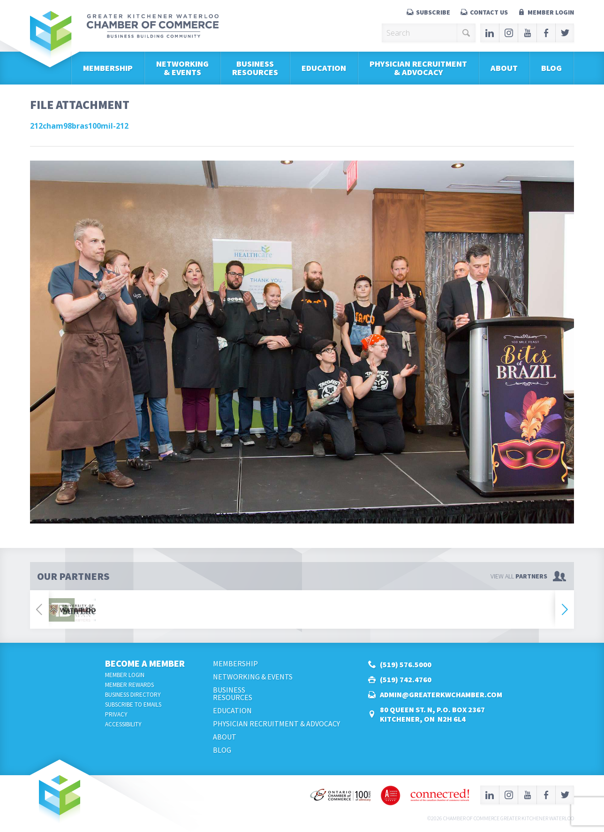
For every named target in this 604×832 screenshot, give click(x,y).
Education (324, 67)
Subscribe (433, 12)
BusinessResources (255, 67)
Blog (551, 67)
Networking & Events (182, 67)
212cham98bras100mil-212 (79, 126)
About (504, 67)
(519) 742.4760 (405, 679)
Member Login (551, 12)
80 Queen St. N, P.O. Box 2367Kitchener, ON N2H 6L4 (432, 714)
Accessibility (123, 724)
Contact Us (489, 12)
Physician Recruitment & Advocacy (418, 67)
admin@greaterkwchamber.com (441, 694)
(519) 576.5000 (405, 664)
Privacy (116, 714)
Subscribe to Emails (133, 705)
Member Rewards (129, 685)
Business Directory (133, 695)
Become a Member (145, 663)
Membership (108, 67)
